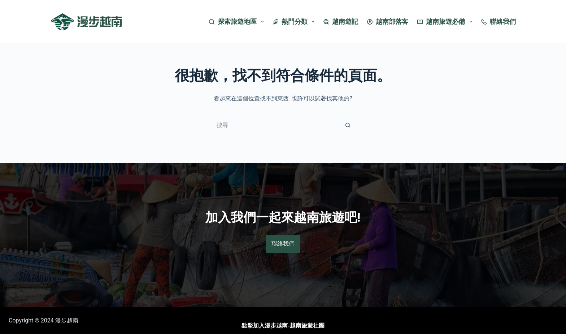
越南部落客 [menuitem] (387, 21)
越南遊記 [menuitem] (340, 21)
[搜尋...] (276, 125)
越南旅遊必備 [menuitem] (446, 21)
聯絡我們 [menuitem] (498, 21)
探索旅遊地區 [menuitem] (238, 21)
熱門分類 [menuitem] (295, 21)
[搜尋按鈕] (348, 125)
